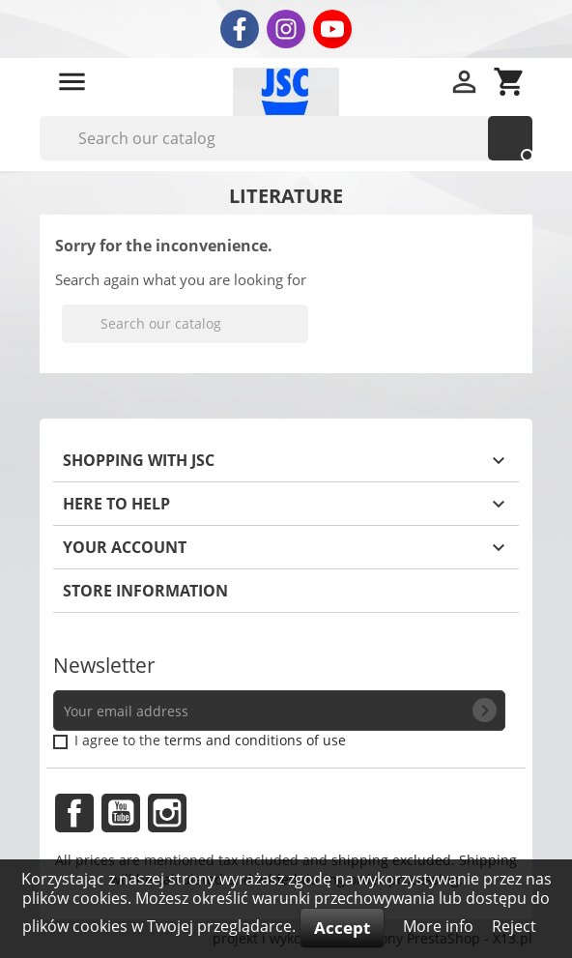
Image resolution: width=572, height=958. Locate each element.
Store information (145, 590)
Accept (342, 927)
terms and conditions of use (255, 740)
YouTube (120, 813)
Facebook (74, 813)
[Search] (286, 138)
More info (440, 926)
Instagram (167, 813)
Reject (514, 926)
